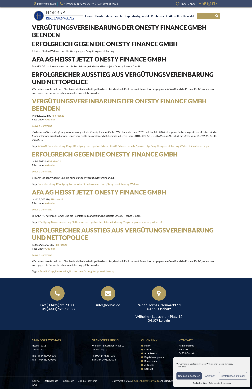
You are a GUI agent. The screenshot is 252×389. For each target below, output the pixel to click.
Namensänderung (61, 221)
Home (147, 345)
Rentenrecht (151, 361)
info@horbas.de (46, 3)
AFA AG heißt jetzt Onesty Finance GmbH (99, 192)
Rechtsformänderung (110, 221)
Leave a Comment (42, 125)
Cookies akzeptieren (189, 376)
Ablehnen (210, 376)
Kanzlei (148, 349)
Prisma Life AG (109, 145)
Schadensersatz (126, 145)
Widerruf (185, 145)
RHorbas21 (58, 115)
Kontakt (148, 368)
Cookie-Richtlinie (200, 383)
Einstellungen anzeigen (233, 376)
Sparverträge (143, 145)
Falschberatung (56, 145)
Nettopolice (93, 145)
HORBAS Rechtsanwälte (145, 380)
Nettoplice (78, 221)
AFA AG (42, 145)
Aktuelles (50, 119)
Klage (69, 145)
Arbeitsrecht (151, 353)
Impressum (226, 383)
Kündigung (79, 145)
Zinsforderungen (200, 145)
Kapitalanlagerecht (154, 357)
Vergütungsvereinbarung (165, 145)
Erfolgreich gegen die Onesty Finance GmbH (105, 154)
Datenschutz (214, 383)
